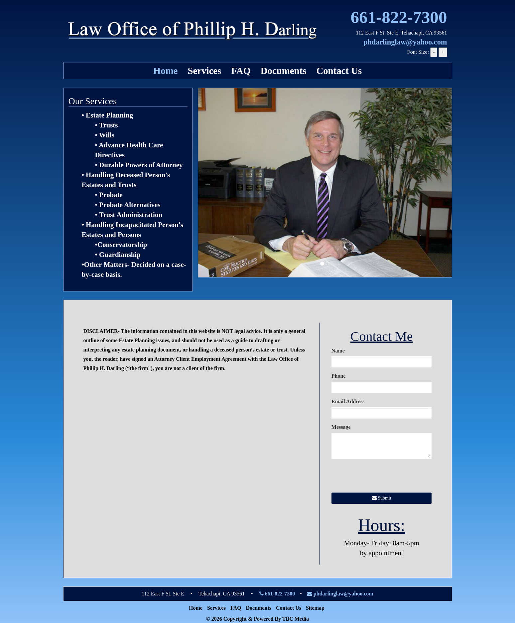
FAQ (241, 70)
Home (165, 70)
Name (338, 350)
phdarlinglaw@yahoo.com (405, 42)
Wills (106, 135)
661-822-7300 (398, 17)
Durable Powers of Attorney (141, 165)
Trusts (108, 125)
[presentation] (382, 477)
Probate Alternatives (130, 205)
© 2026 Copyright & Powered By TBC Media (257, 619)
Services (204, 70)
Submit (381, 498)
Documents (284, 70)
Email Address (348, 401)
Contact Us (339, 70)
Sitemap (315, 608)
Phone (338, 376)
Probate (111, 195)
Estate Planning (109, 115)
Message (341, 427)
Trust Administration (130, 215)
